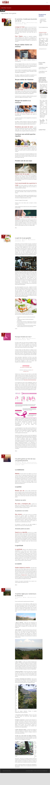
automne (29, 22)
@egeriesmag (42, 115)
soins (22, 23)
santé (20, 23)
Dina (25, 23)
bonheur (31, 22)
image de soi (17, 23)
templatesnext (45, 770)
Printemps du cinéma (43, 32)
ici (46, 89)
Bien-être (24, 22)
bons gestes (35, 22)
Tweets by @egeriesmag (43, 27)
